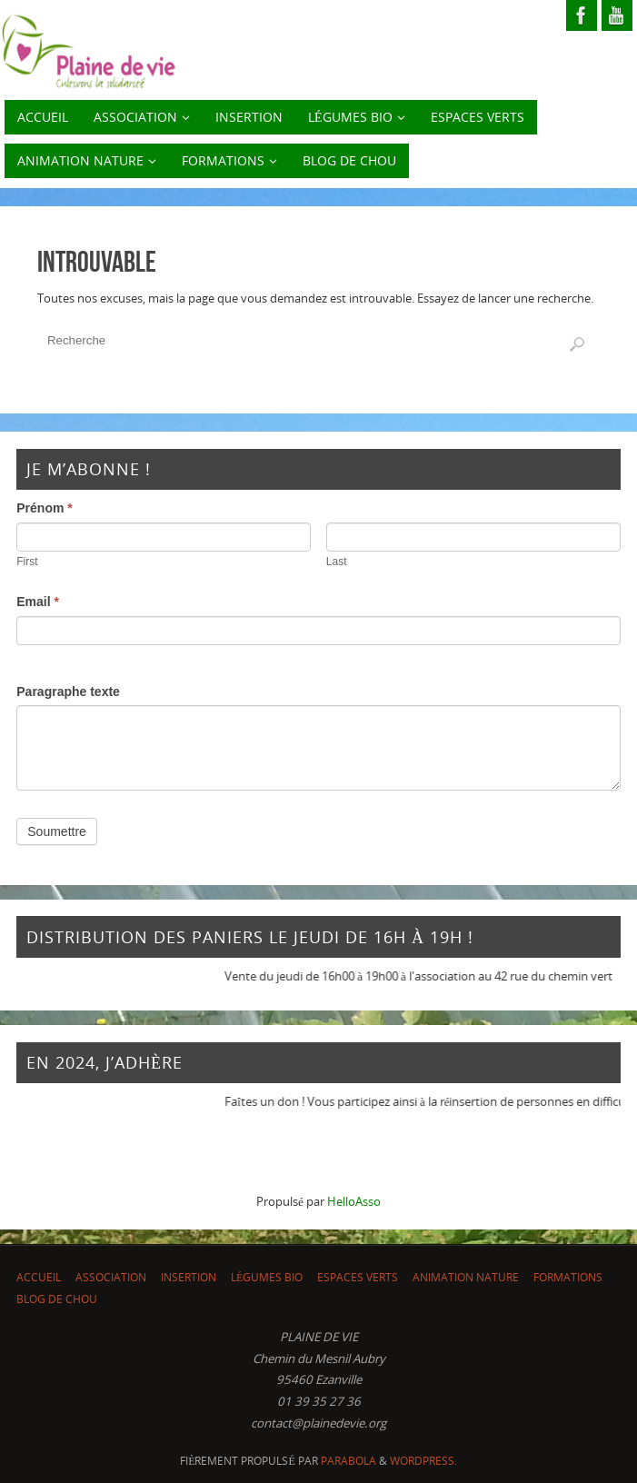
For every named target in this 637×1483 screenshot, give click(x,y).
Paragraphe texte (68, 691)
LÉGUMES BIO (267, 1277)
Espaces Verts (357, 1277)
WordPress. (423, 1460)
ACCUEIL (38, 1277)
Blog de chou (56, 1299)
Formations (567, 1277)
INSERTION (188, 1277)
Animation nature (466, 1277)
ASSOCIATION (110, 1277)
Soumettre (56, 831)
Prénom (44, 508)
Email (37, 601)
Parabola (348, 1460)
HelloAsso (354, 1201)
